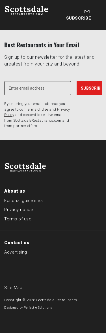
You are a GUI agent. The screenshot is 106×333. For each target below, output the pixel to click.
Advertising (15, 252)
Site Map (13, 287)
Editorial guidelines (23, 200)
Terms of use (17, 219)
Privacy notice (18, 209)
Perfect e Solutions (38, 307)
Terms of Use (37, 109)
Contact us (16, 242)
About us (14, 191)
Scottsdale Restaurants (56, 300)
